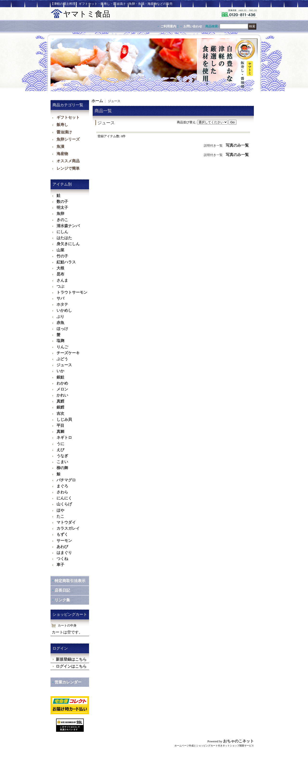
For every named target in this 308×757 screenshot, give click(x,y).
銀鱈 (60, 407)
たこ (60, 516)
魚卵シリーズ (68, 139)
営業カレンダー (68, 682)
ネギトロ (64, 437)
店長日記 (62, 590)
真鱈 (60, 401)
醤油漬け (64, 132)
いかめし (64, 310)
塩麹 (60, 341)
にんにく (64, 498)
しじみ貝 (64, 419)
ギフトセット (68, 117)
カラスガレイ (68, 528)
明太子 (62, 207)
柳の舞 (62, 468)
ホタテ (62, 304)
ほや (60, 510)
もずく (62, 534)
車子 (60, 565)
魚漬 (60, 146)
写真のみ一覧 (237, 145)
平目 (60, 425)
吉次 (60, 413)
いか (60, 371)
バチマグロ (66, 480)
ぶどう (62, 359)
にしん (62, 232)
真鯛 (60, 431)
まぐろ (62, 486)
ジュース (64, 365)
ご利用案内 (168, 26)
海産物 (62, 154)
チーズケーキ (68, 353)
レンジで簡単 (68, 168)
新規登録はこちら (71, 659)
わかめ (62, 383)
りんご (62, 347)
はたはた (64, 238)
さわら (62, 492)
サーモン (64, 541)
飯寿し (62, 125)
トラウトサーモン (72, 292)
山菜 (60, 250)
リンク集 (62, 600)
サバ (60, 298)
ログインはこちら (71, 666)
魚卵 (60, 213)
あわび (62, 547)
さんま (62, 280)
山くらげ (64, 504)
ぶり (60, 317)
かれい (62, 395)
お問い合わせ (192, 26)
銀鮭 (60, 377)
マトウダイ (66, 522)
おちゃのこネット (238, 741)
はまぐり (64, 553)
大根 (60, 268)
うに (60, 444)
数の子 (62, 201)
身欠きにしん (68, 244)
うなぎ (62, 456)
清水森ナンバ (68, 226)
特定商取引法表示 (70, 581)
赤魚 (60, 323)
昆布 (60, 274)
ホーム (97, 101)
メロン (62, 389)
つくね (62, 559)
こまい (62, 462)
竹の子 (62, 256)
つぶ (60, 286)
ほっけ (62, 329)
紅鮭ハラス (66, 262)
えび (60, 450)
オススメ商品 (68, 161)
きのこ (62, 220)
